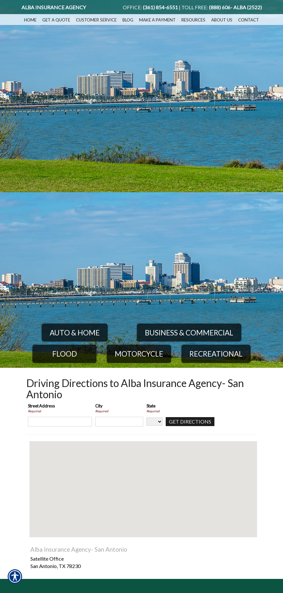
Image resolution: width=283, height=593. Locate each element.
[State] (154, 421)
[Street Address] (60, 422)
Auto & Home (75, 332)
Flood (64, 354)
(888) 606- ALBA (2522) (235, 7)
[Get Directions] (190, 421)
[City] (119, 422)
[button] (143, 483)
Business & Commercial (189, 332)
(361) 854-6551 (160, 7)
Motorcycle (139, 354)
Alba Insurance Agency (53, 7)
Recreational (216, 354)
